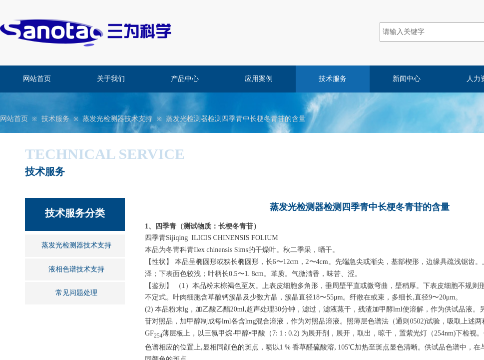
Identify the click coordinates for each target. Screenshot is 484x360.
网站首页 (37, 78)
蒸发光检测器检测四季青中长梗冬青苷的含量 (236, 118)
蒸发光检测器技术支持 (117, 118)
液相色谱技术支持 (76, 269)
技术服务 (333, 78)
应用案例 (259, 78)
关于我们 (111, 78)
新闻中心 (407, 78)
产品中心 (185, 78)
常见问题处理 (76, 292)
